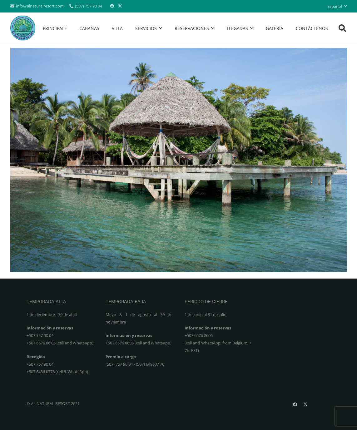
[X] (120, 6)
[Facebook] (112, 6)
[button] (337, 6)
